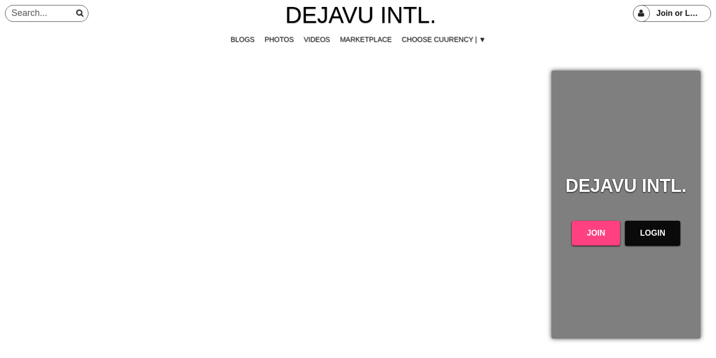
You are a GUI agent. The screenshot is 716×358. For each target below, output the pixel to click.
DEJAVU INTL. (360, 15)
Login (652, 233)
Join (596, 233)
